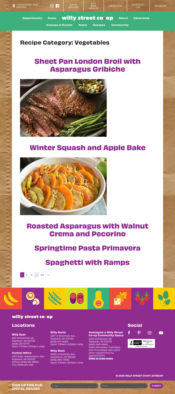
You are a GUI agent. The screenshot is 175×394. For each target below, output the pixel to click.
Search (160, 6)
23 (42, 274)
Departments (32, 18)
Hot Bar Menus (94, 5)
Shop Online (74, 5)
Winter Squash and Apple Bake (87, 147)
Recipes (99, 24)
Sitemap (157, 375)
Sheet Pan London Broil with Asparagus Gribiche (88, 64)
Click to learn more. (101, 358)
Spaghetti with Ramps (87, 261)
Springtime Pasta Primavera (87, 247)
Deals (52, 18)
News (83, 24)
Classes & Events (59, 24)
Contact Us (138, 5)
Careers (115, 6)
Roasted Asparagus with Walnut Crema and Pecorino (87, 229)
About (123, 18)
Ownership (141, 18)
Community (120, 24)
